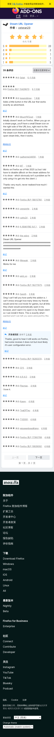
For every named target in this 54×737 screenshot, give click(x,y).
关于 (5, 500)
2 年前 (47, 199)
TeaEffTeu (25, 410)
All (4, 590)
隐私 (5, 700)
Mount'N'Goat (26, 117)
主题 (25, 15)
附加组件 (8, 495)
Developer (9, 652)
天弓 (22, 368)
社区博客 (8, 527)
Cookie (14, 700)
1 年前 (37, 98)
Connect (8, 641)
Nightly (7, 605)
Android (7, 580)
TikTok (7, 677)
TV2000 (24, 419)
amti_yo (23, 276)
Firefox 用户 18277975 (31, 285)
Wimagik (24, 260)
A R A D (23, 377)
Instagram (9, 667)
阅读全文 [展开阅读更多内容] (7, 144)
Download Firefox (13, 558)
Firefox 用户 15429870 (18, 89)
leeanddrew (26, 98)
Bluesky (7, 683)
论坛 (5, 532)
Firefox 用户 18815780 (31, 199)
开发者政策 (9, 522)
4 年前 (33, 386)
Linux (6, 585)
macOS (7, 569)
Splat (22, 77)
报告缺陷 (8, 538)
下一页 (38, 457)
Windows (8, 563)
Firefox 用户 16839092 (31, 446)
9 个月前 (36, 89)
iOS (5, 574)
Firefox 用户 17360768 (31, 437)
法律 (24, 700)
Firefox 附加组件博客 (15, 506)
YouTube (8, 672)
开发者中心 (9, 516)
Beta (5, 611)
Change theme (10, 722)
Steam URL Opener (21, 23)
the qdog (24, 235)
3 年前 (32, 294)
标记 (5, 111)
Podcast (8, 688)
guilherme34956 (28, 157)
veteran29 (24, 27)
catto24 (24, 217)
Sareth (23, 294)
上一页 (15, 457)
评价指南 (8, 543)
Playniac (24, 386)
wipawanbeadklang (29, 428)
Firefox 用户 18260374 (31, 359)
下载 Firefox (17, 4)
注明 (13, 705)
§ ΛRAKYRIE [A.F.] (28, 226)
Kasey (23, 401)
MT (21, 166)
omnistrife (24, 208)
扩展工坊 (8, 511)
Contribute (9, 646)
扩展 (18, 15)
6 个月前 (31, 77)
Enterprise (9, 626)
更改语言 (7, 717)
